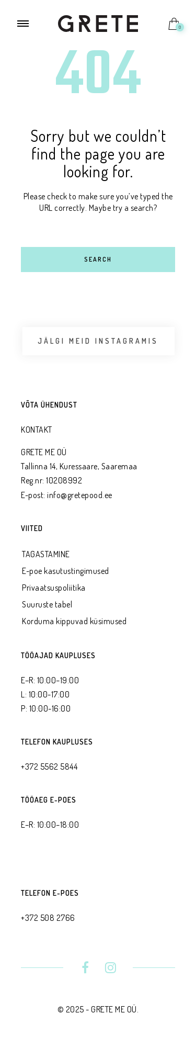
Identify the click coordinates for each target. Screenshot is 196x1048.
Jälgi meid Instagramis (98, 340)
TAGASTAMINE (46, 554)
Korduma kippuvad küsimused (74, 621)
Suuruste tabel (47, 604)
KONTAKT (36, 429)
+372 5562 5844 (49, 766)
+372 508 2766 (48, 917)
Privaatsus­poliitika (54, 587)
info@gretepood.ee (79, 495)
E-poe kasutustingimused (65, 571)
